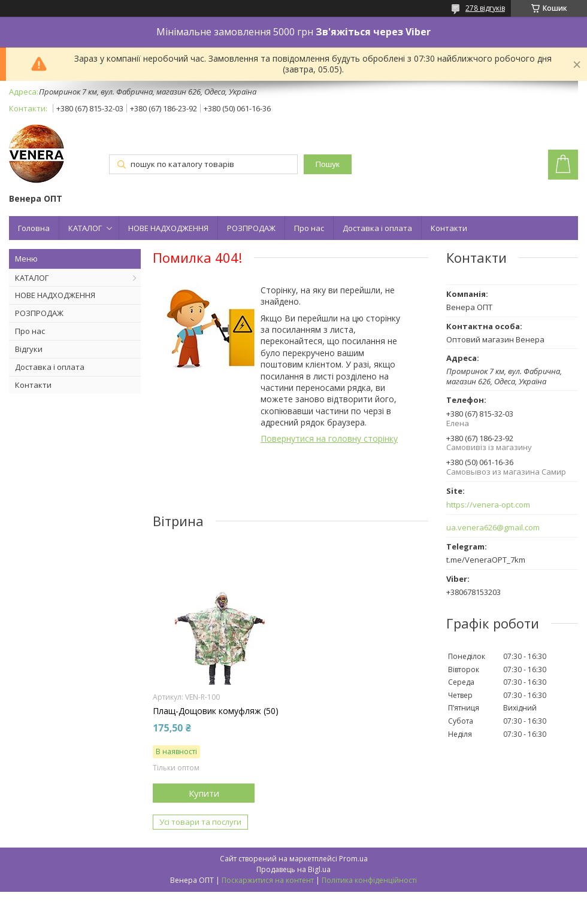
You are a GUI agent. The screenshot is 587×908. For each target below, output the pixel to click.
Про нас (309, 228)
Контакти (449, 228)
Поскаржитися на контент (268, 880)
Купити (204, 793)
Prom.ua (353, 859)
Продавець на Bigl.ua (293, 869)
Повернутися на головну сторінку (329, 438)
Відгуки (29, 349)
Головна (34, 228)
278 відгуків (485, 8)
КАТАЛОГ (85, 228)
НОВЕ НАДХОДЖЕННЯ (168, 228)
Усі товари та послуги (200, 821)
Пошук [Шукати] (328, 164)
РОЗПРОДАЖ (251, 228)
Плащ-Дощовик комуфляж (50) (216, 711)
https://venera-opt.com (488, 505)
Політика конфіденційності (369, 880)
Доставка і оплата (377, 228)
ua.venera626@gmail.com (493, 528)
